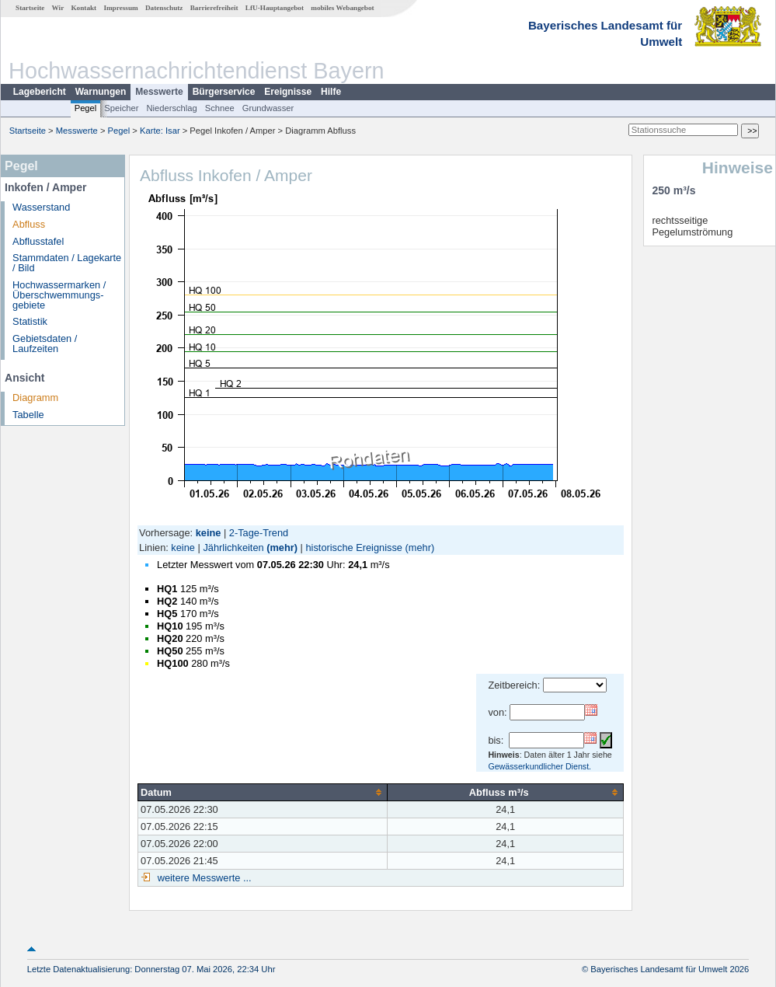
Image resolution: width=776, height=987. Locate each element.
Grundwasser (268, 108)
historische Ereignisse (353, 547)
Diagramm (35, 397)
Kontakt (83, 8)
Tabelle (28, 414)
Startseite (30, 8)
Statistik (29, 321)
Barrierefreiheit (214, 8)
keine (183, 547)
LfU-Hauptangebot (274, 8)
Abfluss (28, 224)
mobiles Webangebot (342, 8)
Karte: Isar (160, 130)
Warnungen (101, 91)
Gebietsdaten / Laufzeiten (44, 343)
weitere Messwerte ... (203, 878)
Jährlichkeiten (233, 547)
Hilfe (331, 91)
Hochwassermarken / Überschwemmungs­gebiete (59, 295)
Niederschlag (171, 108)
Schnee (220, 108)
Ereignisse (287, 91)
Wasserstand (41, 207)
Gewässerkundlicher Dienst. (539, 766)
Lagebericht (39, 91)
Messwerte (159, 91)
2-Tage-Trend (258, 533)
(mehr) (282, 547)
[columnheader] (263, 791)
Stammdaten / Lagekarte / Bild (66, 263)
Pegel (86, 108)
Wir (58, 8)
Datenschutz (164, 8)
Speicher (121, 108)
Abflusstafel (38, 241)
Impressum (120, 8)
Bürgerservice (224, 91)
